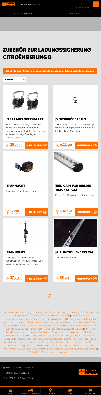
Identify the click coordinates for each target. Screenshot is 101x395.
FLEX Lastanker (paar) (24, 119)
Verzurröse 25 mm (71, 119)
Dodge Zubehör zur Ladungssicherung (44, 319)
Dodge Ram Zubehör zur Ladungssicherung (50, 352)
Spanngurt (15, 185)
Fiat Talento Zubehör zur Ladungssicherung (61, 332)
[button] (14, 79)
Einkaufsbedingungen (17, 373)
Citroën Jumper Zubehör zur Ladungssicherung (50, 325)
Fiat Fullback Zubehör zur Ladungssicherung (60, 329)
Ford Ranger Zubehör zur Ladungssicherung (60, 339)
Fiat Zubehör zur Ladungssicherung (61, 312)
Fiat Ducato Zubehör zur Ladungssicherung (60, 335)
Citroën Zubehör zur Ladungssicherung (22, 312)
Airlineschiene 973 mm (74, 252)
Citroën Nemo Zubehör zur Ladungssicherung (49, 322)
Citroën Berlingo (14, 71)
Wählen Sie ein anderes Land (21, 367)
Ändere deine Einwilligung (20, 378)
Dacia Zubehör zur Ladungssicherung (51, 315)
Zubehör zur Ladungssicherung (79, 71)
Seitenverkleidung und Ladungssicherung (43, 71)
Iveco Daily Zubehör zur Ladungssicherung (75, 348)
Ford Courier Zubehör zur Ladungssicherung (59, 345)
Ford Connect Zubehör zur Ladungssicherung (59, 342)
